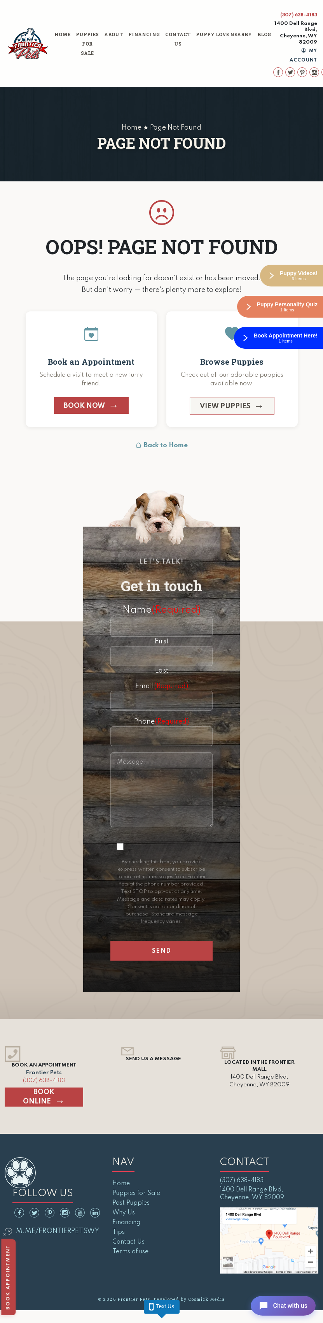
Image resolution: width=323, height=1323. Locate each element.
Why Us (123, 1213)
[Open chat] (281, 1305)
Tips (118, 1232)
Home (62, 34)
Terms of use (130, 1252)
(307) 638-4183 (298, 15)
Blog (264, 34)
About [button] (113, 34)
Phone (161, 721)
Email (161, 686)
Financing (144, 34)
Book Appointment (8, 1277)
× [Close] (4, 1235)
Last (161, 670)
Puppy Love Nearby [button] (224, 34)
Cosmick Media (207, 1299)
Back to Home (162, 446)
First (162, 641)
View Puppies (225, 406)
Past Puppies (131, 1203)
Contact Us (177, 39)
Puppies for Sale (87, 43)
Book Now (84, 405)
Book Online (38, 1097)
